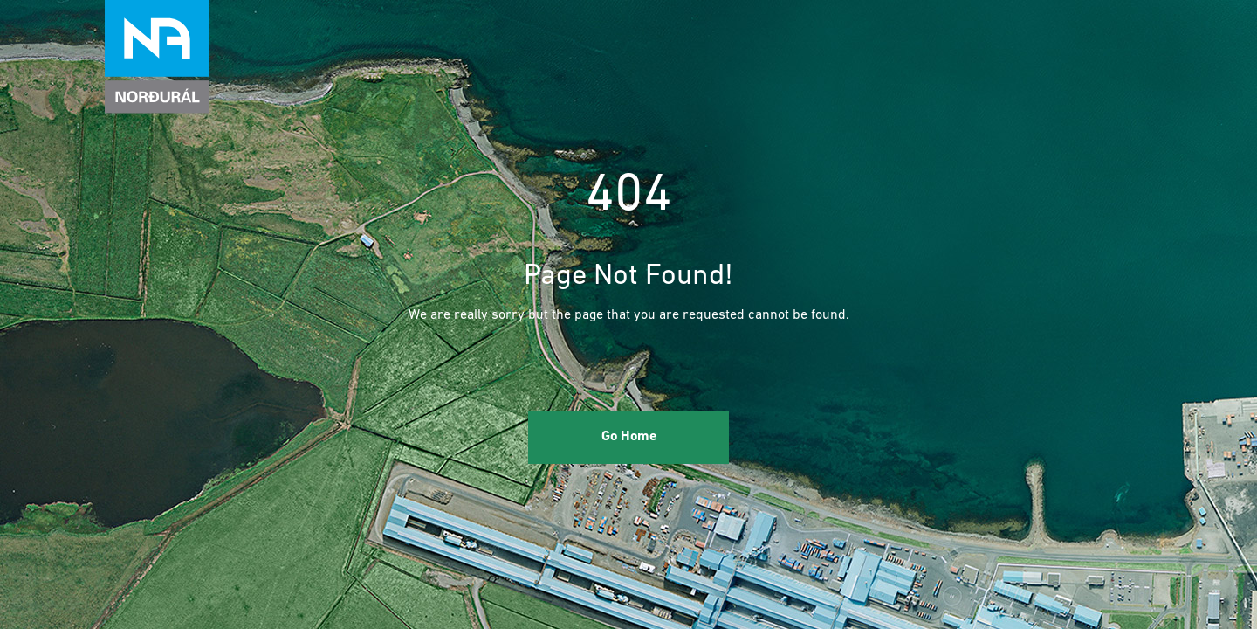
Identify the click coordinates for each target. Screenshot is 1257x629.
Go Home (628, 437)
